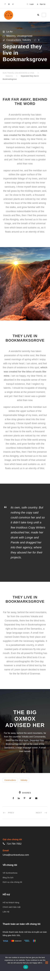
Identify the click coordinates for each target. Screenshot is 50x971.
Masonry (10, 36)
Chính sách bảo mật (12, 907)
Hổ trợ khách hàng (11, 902)
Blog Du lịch (8, 877)
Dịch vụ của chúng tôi (12, 882)
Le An (9, 31)
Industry (26, 40)
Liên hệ (6, 912)
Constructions (13, 40)
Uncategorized (24, 36)
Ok (26, 967)
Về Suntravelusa (10, 873)
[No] (46, 962)
